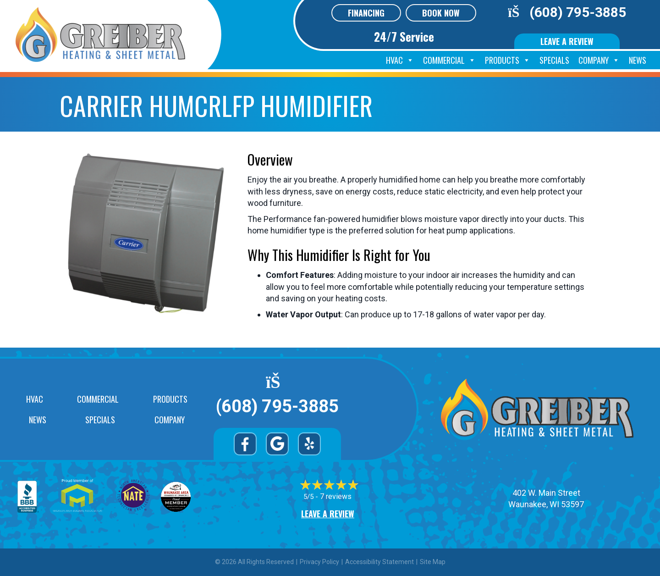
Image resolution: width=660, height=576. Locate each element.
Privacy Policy (319, 561)
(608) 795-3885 (577, 12)
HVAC (400, 60)
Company (599, 60)
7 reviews (336, 496)
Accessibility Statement (379, 561)
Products (507, 60)
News (637, 60)
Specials (554, 60)
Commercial (449, 60)
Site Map (433, 561)
